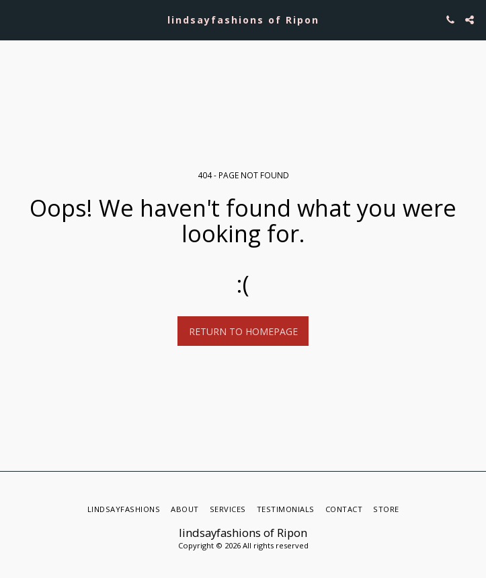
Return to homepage (243, 331)
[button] (14, 19)
